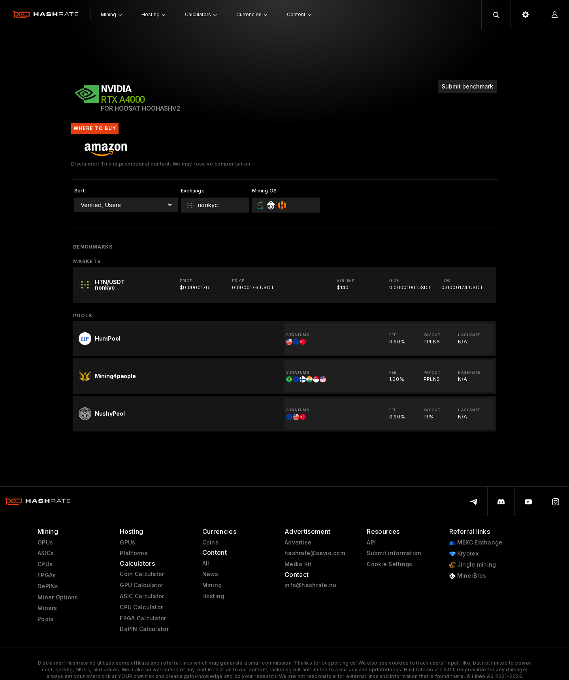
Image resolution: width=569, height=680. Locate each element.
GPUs (45, 542)
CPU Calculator (141, 607)
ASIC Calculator (142, 596)
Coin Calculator (142, 574)
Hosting (213, 596)
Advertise (298, 542)
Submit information (394, 553)
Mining (212, 585)
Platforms (133, 553)
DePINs (48, 586)
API (371, 542)
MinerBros (467, 576)
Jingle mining (472, 564)
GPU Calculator (141, 585)
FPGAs (47, 575)
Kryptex (464, 553)
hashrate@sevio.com (314, 553)
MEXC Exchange (476, 542)
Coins (210, 542)
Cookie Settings (389, 564)
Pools (45, 619)
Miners (47, 608)
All (205, 563)
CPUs (45, 564)
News (210, 574)
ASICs (46, 553)
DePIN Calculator (144, 629)
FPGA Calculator (143, 618)
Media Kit (298, 564)
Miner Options (58, 597)
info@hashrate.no (310, 585)
